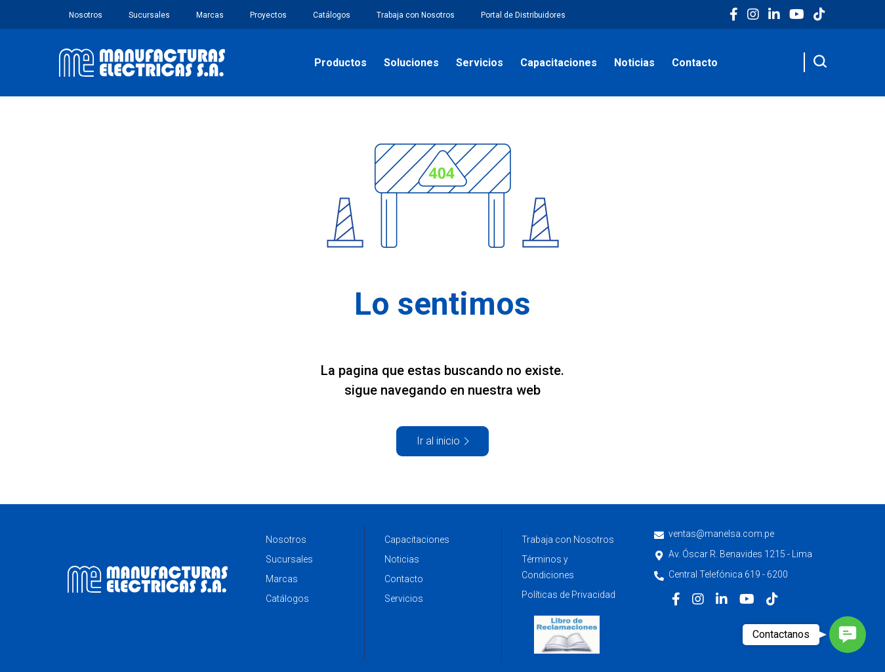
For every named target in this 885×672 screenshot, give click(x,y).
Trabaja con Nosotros (416, 15)
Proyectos (268, 15)
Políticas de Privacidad (568, 594)
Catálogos (331, 15)
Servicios (479, 62)
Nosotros (85, 15)
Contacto (695, 62)
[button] (847, 634)
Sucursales (149, 15)
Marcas (210, 15)
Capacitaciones (558, 62)
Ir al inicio (438, 441)
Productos (340, 62)
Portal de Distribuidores (523, 15)
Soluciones (411, 62)
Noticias (634, 62)
